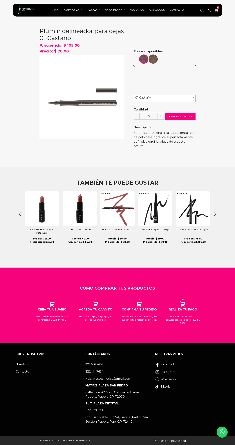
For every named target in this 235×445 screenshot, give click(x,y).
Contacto (177, 9)
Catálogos (157, 9)
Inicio (55, 10)
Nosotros (137, 9)
